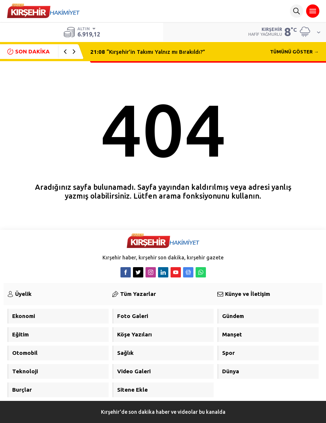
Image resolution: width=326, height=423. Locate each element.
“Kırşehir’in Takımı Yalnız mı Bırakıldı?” (147, 52)
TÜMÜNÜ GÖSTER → (294, 51)
